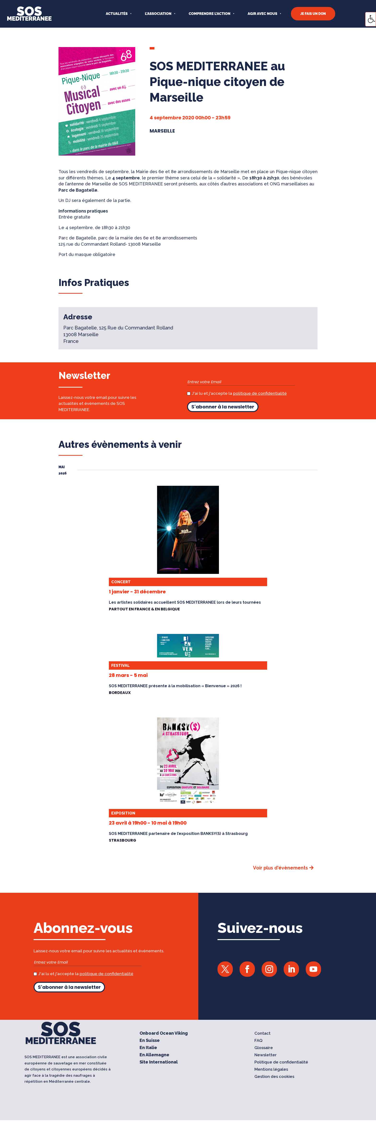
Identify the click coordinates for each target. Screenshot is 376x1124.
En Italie (148, 1048)
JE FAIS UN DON (313, 14)
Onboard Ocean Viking (164, 1034)
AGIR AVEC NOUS (262, 14)
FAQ (258, 1041)
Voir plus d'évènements (280, 868)
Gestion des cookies (274, 1077)
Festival (120, 665)
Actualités (117, 14)
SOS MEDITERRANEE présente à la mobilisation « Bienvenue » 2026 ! (175, 686)
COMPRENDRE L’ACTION (209, 14)
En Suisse (150, 1041)
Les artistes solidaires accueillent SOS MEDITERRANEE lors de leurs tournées (185, 602)
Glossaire (263, 1048)
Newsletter (265, 1055)
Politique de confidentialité (281, 1062)
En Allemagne (154, 1055)
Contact (262, 1034)
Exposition (123, 813)
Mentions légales (271, 1070)
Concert (121, 582)
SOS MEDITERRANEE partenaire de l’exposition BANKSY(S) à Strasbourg (178, 833)
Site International (159, 1062)
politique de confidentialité (260, 393)
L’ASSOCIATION (158, 14)
